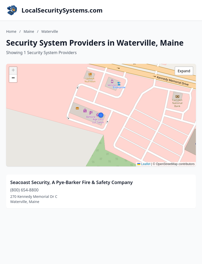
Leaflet (143, 164)
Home (11, 31)
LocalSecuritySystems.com (62, 10)
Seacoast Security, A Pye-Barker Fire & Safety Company (71, 182)
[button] (100, 115)
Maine (29, 31)
